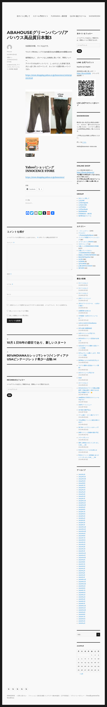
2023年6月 (81, 514)
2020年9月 (81, 586)
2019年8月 (81, 614)
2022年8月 (81, 536)
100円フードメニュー (85, 405)
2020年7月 (81, 590)
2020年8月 (81, 588)
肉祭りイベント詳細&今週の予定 (88, 432)
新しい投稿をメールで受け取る (18, 315)
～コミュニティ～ (83, 231)
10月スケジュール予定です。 (87, 333)
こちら (84, 142)
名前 (9, 274)
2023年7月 (81, 512)
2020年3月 (81, 599)
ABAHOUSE (12, 65)
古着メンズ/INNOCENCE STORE (12, 60)
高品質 (16, 69)
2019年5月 (81, 621)
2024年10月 (82, 479)
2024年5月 (81, 490)
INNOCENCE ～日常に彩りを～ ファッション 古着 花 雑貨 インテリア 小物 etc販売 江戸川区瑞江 (38, 696)
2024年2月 (81, 496)
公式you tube (82, 205)
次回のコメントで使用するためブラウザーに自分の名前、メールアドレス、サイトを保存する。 (39, 305)
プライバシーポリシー (77, 696)
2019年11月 (82, 608)
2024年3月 (81, 494)
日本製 (11, 69)
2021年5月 (81, 568)
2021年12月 (82, 553)
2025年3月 (81, 474)
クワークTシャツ (83, 437)
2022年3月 (81, 547)
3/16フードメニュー (84, 298)
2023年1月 (81, 525)
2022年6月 (81, 540)
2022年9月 (81, 533)
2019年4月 (81, 623)
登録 (9, 395)
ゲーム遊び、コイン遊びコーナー (88, 415)
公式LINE (81, 200)
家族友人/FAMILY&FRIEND (87, 255)
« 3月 (81, 674)
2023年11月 (82, 503)
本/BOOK (81, 261)
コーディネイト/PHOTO (85, 242)
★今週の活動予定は (84, 410)
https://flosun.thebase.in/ (85, 172)
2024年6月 (81, 487)
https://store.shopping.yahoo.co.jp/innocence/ (44, 177)
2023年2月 (81, 522)
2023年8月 (81, 509)
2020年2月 (81, 601)
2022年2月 (81, 549)
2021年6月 (81, 566)
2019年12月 (82, 606)
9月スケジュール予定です (86, 373)
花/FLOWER (82, 264)
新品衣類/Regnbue (84, 257)
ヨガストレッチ (83, 244)
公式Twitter (82, 207)
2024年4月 (81, 492)
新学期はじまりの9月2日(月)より (88, 360)
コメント (11, 242)
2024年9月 (81, 481)
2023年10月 (82, 505)
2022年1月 (81, 551)
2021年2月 (81, 575)
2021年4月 (81, 571)
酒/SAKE (81, 268)
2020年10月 (82, 584)
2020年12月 (82, 579)
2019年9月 (81, 612)
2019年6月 (81, 619)
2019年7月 (81, 617)
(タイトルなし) (83, 283)
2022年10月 (82, 531)
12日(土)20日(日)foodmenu (87, 323)
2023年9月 (81, 507)
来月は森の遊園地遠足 (85, 328)
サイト (9, 294)
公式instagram (83, 203)
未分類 (80, 259)
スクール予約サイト (40, 16)
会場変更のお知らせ (84, 311)
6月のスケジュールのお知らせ (87, 450)
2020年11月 (82, 582)
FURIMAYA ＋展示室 (59, 16)
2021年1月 (81, 577)
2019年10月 (82, 610)
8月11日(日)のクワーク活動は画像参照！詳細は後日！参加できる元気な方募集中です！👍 (88, 390)
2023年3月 (81, 520)
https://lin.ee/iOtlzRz (84, 73)
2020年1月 (81, 603)
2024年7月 (81, 485)
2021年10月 (82, 557)
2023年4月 (81, 518)
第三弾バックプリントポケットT (88, 427)
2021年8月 (81, 562)
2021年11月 (82, 555)
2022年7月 (81, 538)
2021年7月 (81, 564)
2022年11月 (82, 529)
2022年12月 (82, 527)
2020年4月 (81, 597)
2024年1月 (81, 498)
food (80, 378)
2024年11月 (82, 477)
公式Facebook (83, 209)
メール (10, 284)
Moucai (9, 51)
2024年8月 (81, 483)
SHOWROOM (94, 16)
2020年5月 (81, 595)
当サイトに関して (23, 16)
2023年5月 (81, 516)
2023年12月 (82, 501)
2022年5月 (81, 542)
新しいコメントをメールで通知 (18, 311)
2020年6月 (81, 592)
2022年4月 (81, 544)
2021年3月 (81, 573)
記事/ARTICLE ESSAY (85, 266)
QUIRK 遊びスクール (78, 16)
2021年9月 (81, 560)
